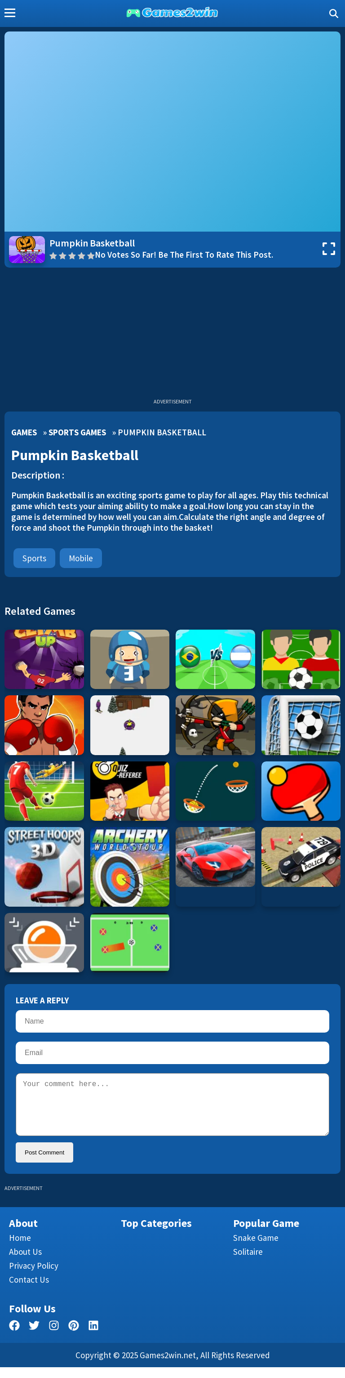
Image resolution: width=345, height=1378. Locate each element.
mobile (81, 558)
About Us (25, 1262)
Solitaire (248, 1262)
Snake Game (256, 1248)
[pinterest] (73, 1338)
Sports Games (77, 432)
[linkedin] (93, 1338)
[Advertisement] (172, 335)
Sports (34, 558)
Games (24, 432)
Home (20, 1248)
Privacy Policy (33, 1276)
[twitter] (34, 1338)
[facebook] (14, 1338)
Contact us (29, 1290)
